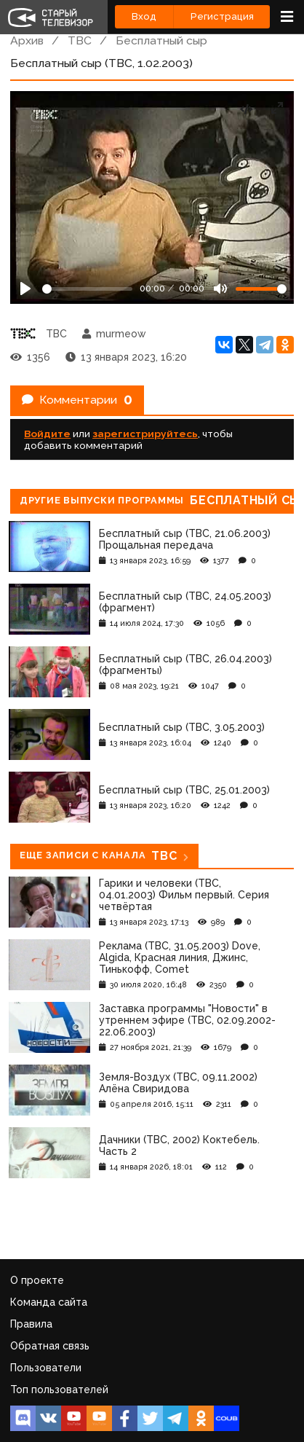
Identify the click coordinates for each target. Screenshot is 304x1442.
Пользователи (45, 1368)
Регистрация (222, 16)
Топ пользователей (59, 1389)
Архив (27, 40)
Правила (31, 1324)
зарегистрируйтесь (145, 433)
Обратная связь (49, 1346)
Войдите (47, 433)
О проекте (37, 1280)
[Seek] (87, 289)
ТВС (80, 40)
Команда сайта (48, 1302)
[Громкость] (261, 289)
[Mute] (220, 288)
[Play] (25, 288)
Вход (144, 16)
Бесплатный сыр (161, 40)
